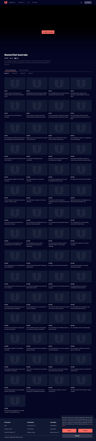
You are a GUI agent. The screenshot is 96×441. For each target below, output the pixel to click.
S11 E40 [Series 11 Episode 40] (72, 284)
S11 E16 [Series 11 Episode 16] (72, 156)
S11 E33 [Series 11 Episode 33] (6, 263)
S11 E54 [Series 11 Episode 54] (28, 367)
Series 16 (22, 73)
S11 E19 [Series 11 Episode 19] (50, 177)
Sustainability (53, 425)
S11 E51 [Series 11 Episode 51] (50, 346)
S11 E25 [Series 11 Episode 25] (6, 220)
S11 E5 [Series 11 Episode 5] (6, 113)
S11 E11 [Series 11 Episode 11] (50, 135)
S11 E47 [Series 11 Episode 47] (50, 325)
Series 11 (6, 73)
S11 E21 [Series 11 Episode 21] (6, 198)
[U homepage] (5, 2)
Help (5, 425)
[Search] (81, 2)
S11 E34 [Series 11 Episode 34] (28, 263)
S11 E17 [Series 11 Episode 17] (6, 177)
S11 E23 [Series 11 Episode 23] (50, 198)
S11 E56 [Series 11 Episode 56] (72, 367)
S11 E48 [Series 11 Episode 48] (72, 325)
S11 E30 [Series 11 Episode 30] (28, 241)
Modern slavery (53, 432)
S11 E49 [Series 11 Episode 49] (6, 346)
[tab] (24, 70)
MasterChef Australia (16, 54)
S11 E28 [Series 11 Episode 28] (72, 220)
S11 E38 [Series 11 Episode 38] (28, 284)
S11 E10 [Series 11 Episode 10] (28, 135)
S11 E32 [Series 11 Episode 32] (72, 241)
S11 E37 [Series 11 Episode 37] (6, 284)
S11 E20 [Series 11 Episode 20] (72, 177)
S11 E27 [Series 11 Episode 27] (50, 220)
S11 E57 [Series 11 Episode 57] (6, 387)
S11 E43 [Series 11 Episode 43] (50, 304)
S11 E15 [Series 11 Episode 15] (50, 156)
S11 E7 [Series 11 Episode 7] (50, 113)
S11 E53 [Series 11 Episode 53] (6, 367)
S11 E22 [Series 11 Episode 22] (28, 198)
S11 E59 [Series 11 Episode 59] (50, 387)
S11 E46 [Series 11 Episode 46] (28, 325)
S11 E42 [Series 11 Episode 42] (28, 304)
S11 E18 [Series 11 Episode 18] (28, 177)
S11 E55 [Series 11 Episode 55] (50, 367)
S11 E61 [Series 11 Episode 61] (6, 408)
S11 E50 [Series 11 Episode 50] (28, 346)
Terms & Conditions (8, 432)
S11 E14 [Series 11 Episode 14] (28, 156)
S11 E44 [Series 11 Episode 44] (72, 304)
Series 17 (30, 73)
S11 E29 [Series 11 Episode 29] (6, 241)
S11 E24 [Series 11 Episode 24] (72, 198)
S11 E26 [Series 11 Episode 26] (28, 220)
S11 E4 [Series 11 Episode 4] (72, 91)
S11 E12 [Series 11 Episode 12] (72, 135)
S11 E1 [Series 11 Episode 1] (5, 91)
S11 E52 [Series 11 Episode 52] (72, 346)
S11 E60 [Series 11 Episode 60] (72, 387)
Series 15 (14, 73)
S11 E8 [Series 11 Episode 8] (72, 113)
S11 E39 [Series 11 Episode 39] (50, 284)
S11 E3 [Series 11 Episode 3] (50, 91)
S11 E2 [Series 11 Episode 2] (28, 91)
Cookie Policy (30, 429)
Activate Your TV (8, 429)
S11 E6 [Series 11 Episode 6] (28, 113)
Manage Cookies (31, 432)
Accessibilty (53, 429)
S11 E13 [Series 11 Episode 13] (6, 156)
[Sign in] (88, 2)
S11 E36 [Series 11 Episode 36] (72, 263)
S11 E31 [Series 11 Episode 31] (50, 241)
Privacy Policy (30, 425)
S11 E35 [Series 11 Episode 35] (50, 263)
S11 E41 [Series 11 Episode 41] (6, 304)
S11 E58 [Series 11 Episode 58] (28, 387)
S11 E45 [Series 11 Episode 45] (6, 325)
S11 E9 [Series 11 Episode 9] (6, 135)
